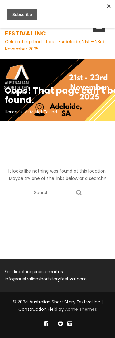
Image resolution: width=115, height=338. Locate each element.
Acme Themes (81, 309)
